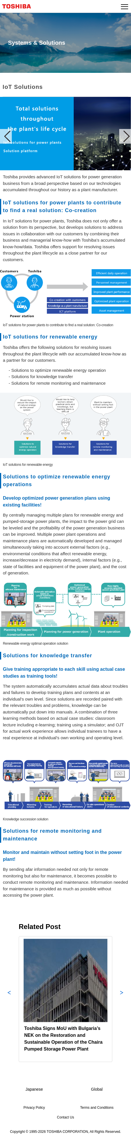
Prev (6, 136)
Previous (9, 999)
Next (125, 136)
